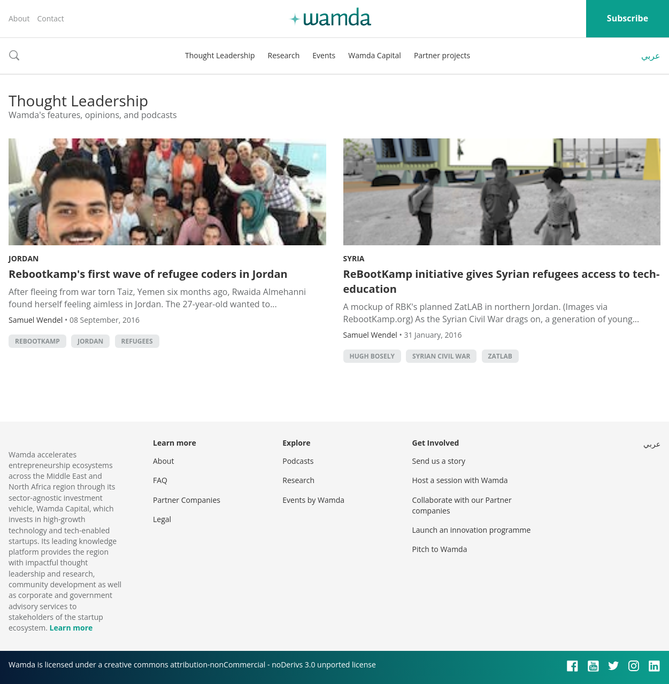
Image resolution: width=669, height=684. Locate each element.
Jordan (24, 258)
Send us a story (438, 461)
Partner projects (442, 55)
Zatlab (500, 356)
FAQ (160, 480)
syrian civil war (441, 356)
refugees (137, 341)
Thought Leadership (220, 55)
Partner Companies (186, 500)
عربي (650, 55)
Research (284, 55)
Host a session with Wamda (460, 480)
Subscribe (627, 18)
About (19, 18)
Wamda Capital (374, 55)
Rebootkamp (37, 341)
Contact (50, 18)
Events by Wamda (313, 500)
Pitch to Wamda (439, 549)
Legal (162, 519)
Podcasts (297, 461)
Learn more (71, 628)
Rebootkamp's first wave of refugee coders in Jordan (148, 274)
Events (323, 55)
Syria (354, 258)
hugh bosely (372, 356)
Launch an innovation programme (471, 530)
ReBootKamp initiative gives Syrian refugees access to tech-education (501, 281)
